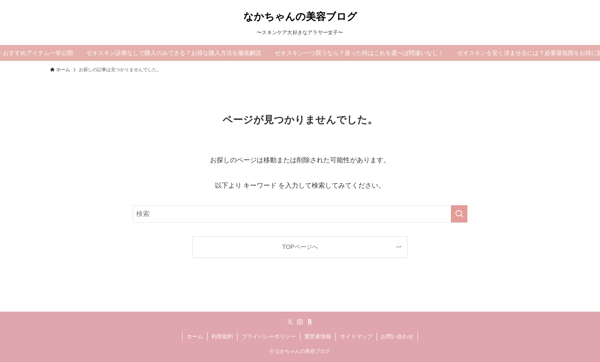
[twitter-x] (290, 322)
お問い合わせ (397, 336)
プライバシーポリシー (269, 336)
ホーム (195, 336)
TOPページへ (300, 246)
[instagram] (300, 322)
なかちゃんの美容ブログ (300, 17)
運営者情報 (317, 336)
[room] (310, 322)
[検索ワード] (300, 214)
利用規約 (222, 336)
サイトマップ (356, 336)
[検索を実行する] (459, 214)
